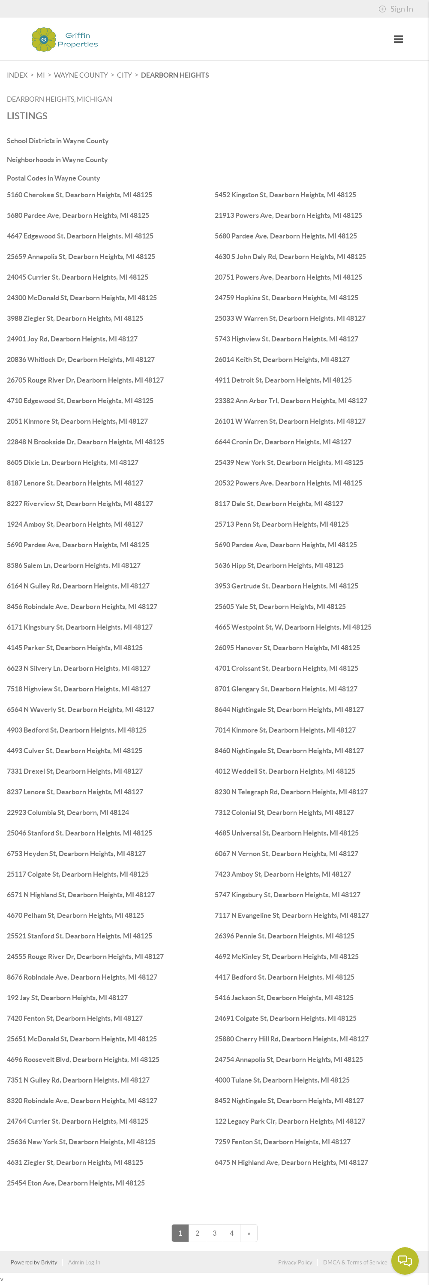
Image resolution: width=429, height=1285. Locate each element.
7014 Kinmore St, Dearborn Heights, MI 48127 (285, 730)
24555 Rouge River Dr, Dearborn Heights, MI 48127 (85, 956)
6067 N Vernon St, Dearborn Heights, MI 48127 (286, 853)
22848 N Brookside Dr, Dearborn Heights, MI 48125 (85, 441)
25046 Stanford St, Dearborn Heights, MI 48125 (79, 833)
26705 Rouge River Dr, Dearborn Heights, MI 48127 (85, 380)
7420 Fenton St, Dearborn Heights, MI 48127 (75, 1018)
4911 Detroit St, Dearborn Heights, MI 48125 (283, 380)
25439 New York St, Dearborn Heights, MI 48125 (289, 462)
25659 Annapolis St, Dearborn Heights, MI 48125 (81, 256)
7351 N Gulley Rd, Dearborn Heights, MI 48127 (78, 1080)
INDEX (17, 75)
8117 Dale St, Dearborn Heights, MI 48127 (279, 503)
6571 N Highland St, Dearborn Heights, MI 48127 (81, 894)
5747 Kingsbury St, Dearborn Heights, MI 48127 (287, 894)
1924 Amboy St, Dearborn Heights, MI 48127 (75, 524)
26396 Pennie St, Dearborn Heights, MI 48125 (284, 935)
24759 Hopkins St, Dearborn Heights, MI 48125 (286, 297)
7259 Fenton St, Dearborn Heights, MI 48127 (283, 1141)
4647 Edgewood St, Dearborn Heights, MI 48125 (80, 235)
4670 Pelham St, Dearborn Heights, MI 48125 (75, 915)
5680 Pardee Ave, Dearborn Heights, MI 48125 (78, 215)
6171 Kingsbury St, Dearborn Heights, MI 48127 (80, 627)
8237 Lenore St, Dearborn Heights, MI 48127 (75, 791)
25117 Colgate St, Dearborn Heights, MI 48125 (78, 874)
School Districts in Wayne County (58, 141)
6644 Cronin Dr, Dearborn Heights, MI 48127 (283, 441)
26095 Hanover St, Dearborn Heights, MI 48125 (287, 647)
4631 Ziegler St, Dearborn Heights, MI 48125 (75, 1162)
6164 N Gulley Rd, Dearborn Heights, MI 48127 (78, 585)
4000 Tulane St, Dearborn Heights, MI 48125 (282, 1080)
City (124, 75)
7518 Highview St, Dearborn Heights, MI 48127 (78, 688)
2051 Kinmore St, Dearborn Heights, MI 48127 (77, 421)
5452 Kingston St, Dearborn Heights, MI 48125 (285, 194)
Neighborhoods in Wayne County (57, 159)
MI (40, 75)
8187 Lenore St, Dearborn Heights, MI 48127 (75, 483)
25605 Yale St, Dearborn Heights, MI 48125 (280, 606)
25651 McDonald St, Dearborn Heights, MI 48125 (82, 1038)
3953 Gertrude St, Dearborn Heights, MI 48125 (286, 585)
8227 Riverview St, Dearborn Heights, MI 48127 (80, 503)
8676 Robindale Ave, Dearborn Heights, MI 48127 (82, 977)
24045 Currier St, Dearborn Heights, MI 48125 (77, 277)
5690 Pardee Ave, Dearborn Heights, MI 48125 (78, 544)
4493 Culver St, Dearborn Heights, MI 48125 (74, 750)
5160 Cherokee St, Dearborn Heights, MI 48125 (79, 194)
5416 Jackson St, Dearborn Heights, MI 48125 (284, 997)
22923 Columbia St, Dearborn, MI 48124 (68, 812)
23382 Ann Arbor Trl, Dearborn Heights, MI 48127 (291, 400)
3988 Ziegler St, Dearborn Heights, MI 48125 (75, 318)
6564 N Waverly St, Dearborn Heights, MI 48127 (80, 709)
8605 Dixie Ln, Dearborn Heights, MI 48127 (72, 462)
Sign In (395, 9)
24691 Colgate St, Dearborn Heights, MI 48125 (286, 1018)
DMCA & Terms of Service (355, 1262)
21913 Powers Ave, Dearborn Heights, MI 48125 (288, 215)
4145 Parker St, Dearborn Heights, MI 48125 (75, 647)
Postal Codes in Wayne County (53, 178)
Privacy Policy (295, 1262)
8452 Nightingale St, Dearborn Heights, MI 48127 (289, 1100)
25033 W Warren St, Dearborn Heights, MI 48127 (290, 318)
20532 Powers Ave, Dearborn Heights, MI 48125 (288, 483)
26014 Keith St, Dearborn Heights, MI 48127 (282, 359)
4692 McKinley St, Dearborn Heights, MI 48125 (287, 956)
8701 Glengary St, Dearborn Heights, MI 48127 (286, 688)
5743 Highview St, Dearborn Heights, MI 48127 (286, 338)
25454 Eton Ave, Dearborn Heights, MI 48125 (76, 1182)
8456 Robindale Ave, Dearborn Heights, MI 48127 (82, 606)
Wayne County (81, 75)
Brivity (49, 1262)
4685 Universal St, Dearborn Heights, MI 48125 (287, 833)
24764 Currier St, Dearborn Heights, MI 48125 (77, 1121)
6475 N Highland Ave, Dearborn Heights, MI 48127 (291, 1162)
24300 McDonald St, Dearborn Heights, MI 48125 (82, 297)
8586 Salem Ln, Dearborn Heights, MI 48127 (74, 565)
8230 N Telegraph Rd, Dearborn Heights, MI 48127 (291, 791)
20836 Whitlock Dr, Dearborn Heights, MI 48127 (81, 359)
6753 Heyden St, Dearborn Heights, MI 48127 (76, 853)
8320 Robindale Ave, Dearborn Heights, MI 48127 (82, 1100)
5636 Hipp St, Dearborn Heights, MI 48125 (279, 565)
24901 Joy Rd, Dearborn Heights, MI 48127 (72, 338)
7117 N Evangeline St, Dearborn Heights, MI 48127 (292, 915)
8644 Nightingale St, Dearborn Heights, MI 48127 (289, 709)
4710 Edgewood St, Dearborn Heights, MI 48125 (80, 400)
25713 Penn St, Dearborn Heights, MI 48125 (282, 524)
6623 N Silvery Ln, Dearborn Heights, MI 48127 (78, 668)
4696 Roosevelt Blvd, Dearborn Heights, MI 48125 (83, 1059)
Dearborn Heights (175, 75)
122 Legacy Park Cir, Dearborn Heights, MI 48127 (290, 1121)
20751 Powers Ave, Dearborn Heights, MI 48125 (288, 277)
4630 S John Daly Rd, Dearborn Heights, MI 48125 (290, 256)
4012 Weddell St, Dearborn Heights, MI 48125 (285, 771)
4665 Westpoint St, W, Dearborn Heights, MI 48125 (293, 627)
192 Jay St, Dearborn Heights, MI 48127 (67, 997)
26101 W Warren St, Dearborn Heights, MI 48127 (290, 421)
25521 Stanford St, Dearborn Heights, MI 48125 (79, 935)
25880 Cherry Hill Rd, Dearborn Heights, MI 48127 (292, 1038)
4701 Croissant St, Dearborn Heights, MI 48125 (286, 668)
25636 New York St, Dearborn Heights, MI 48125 (81, 1141)
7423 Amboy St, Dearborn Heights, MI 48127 (283, 874)
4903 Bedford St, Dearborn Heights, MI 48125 (77, 730)
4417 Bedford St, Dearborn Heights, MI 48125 (284, 977)
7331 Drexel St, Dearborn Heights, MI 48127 (75, 771)
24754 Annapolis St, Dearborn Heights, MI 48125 (289, 1059)
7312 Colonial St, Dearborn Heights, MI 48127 (284, 812)
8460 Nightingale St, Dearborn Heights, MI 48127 (289, 750)
